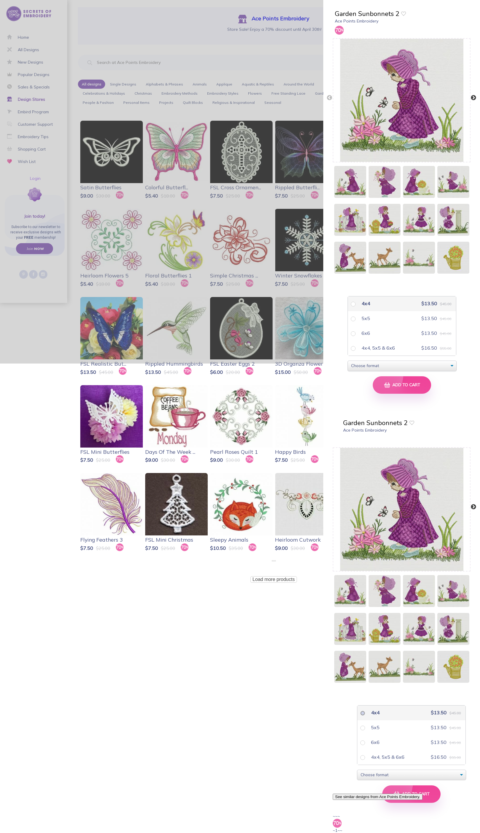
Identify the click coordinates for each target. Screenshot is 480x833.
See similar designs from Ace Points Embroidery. (377, 797)
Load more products (273, 579)
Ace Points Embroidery (356, 21)
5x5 (365, 318)
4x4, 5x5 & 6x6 (377, 348)
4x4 (365, 303)
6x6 (365, 333)
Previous (329, 98)
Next (473, 98)
